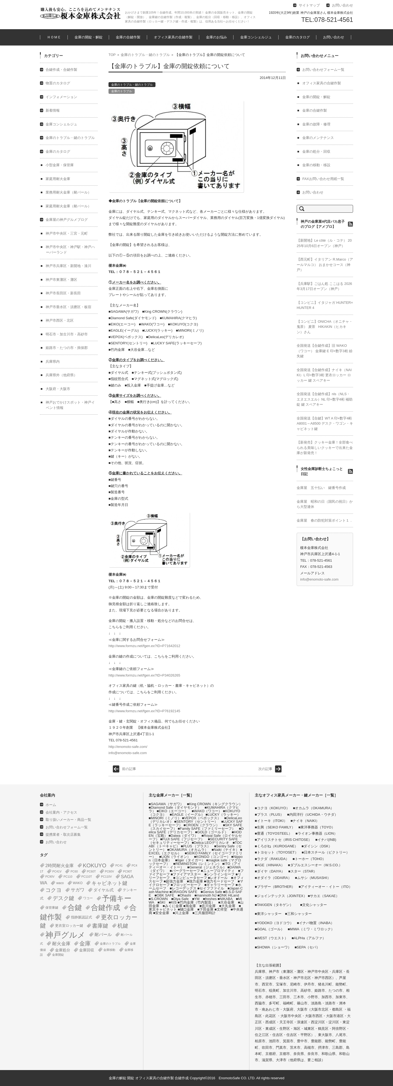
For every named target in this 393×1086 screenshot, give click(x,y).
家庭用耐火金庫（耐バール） (68, 206)
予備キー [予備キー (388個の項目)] (116, 898)
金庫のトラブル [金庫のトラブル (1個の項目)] (110, 943)
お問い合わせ (333, 37)
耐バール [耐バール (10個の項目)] (103, 934)
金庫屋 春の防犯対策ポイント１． (325, 520)
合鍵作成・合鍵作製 (61, 70)
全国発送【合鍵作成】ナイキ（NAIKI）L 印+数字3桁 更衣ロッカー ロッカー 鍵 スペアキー (324, 375)
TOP (112, 55)
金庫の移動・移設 (316, 165)
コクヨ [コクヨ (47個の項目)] (53, 890)
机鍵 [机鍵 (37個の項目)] (122, 926)
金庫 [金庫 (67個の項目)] (85, 943)
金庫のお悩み (216, 37)
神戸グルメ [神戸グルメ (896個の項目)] (65, 934)
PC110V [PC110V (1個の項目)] (106, 876)
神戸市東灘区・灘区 (61, 280)
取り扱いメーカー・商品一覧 (68, 820)
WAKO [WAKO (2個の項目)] (78, 883)
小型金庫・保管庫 (60, 165)
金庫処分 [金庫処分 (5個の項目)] (62, 950)
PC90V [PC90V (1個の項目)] (50, 876)
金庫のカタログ (297, 37)
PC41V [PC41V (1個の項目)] (57, 871)
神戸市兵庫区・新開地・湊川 (68, 266)
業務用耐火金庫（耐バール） (68, 192)
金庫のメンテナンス (318, 138)
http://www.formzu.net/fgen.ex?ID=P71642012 (144, 646)
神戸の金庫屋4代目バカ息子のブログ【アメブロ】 (323, 224)
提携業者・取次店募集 (63, 834)
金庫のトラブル (121, 91)
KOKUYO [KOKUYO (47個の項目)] (94, 865)
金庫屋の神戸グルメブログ (67, 220)
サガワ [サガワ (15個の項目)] (77, 889)
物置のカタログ (58, 83)
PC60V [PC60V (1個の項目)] (109, 871)
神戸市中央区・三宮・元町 (67, 233)
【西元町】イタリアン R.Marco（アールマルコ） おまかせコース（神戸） (325, 264)
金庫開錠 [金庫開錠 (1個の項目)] (58, 954)
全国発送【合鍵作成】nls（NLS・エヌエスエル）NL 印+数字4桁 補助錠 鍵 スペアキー (325, 399)
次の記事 (265, 769)
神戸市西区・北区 (60, 320)
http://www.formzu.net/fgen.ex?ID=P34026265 (144, 675)
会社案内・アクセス (61, 812)
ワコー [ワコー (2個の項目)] (88, 898)
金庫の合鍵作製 (128, 37)
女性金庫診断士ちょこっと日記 (322, 471)
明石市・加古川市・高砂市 (67, 334)
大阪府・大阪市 (58, 389)
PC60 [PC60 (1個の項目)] (74, 871)
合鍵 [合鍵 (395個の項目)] (74, 908)
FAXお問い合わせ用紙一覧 (323, 179)
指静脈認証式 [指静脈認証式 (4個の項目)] (81, 917)
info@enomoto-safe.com (128, 753)
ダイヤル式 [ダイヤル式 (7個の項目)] (103, 890)
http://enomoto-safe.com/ (128, 747)
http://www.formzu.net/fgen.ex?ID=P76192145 (144, 711)
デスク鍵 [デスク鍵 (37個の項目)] (63, 898)
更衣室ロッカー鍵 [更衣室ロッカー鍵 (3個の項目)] (69, 926)
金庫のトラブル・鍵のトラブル (145, 55)
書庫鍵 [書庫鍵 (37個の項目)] (100, 926)
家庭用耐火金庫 (58, 179)
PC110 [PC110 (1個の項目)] (67, 876)
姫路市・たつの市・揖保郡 (67, 348)
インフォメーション (61, 97)
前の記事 (129, 769)
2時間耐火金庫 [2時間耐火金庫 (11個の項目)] (59, 865)
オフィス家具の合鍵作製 (173, 37)
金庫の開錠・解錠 (88, 37)
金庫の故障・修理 (316, 124)
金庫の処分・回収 (316, 151)
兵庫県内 (53, 361)
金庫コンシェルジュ (256, 37)
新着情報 (53, 110)
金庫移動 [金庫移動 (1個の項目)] (109, 949)
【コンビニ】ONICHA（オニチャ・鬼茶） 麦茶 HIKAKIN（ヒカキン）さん (325, 326)
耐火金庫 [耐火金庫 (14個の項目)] (61, 943)
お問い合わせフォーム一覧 (323, 70)
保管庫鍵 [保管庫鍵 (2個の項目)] (51, 908)
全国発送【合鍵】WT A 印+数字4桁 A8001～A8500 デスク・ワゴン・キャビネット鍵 (325, 423)
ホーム (51, 805)
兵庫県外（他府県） (61, 375)
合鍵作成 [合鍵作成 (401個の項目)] (105, 908)
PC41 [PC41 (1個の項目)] (119, 865)
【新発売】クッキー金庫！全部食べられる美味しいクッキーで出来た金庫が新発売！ (325, 447)
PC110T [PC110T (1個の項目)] (87, 876)
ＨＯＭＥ (54, 37)
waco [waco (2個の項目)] (60, 883)
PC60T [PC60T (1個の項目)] (91, 871)
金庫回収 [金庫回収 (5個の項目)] (86, 950)
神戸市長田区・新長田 (63, 293)
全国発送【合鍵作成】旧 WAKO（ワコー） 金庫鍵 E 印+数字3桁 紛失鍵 (325, 351)
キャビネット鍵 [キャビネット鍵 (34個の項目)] (109, 883)
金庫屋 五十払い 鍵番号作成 (321, 488)
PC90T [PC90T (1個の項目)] (127, 871)
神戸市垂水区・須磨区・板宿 (68, 307)
